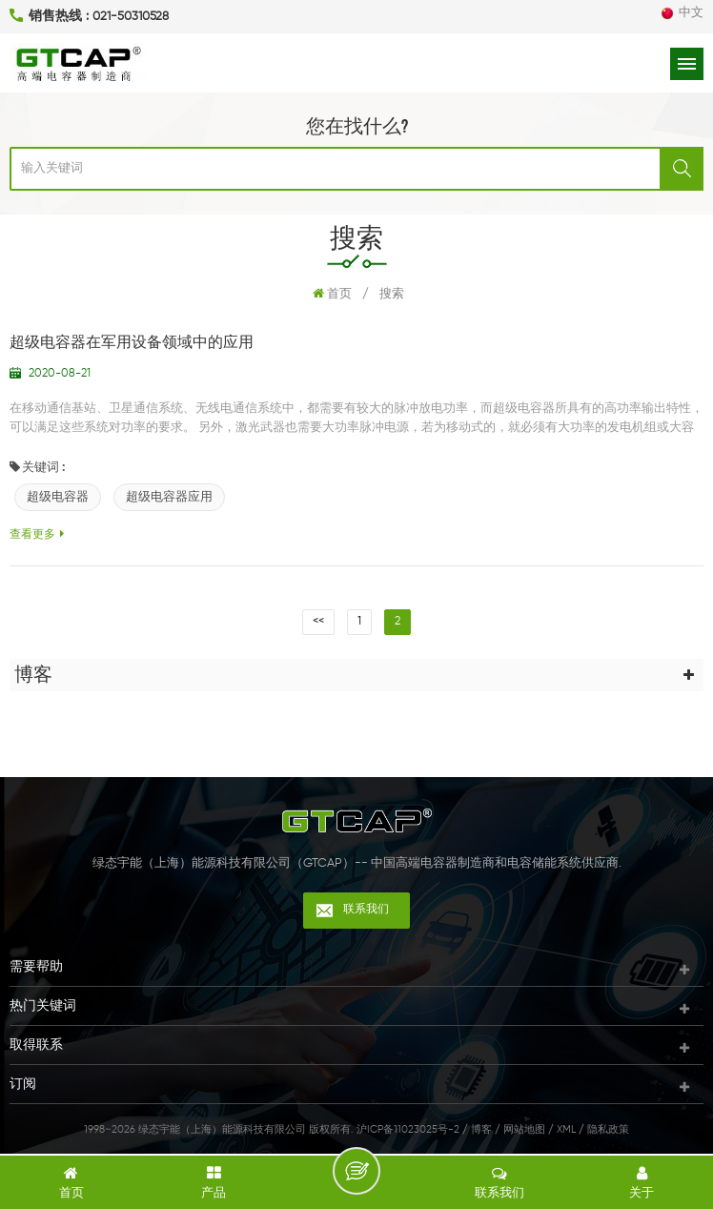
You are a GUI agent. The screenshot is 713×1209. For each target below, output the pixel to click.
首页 (332, 293)
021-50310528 (130, 16)
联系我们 (366, 909)
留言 (356, 1171)
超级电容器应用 (169, 497)
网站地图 (524, 1129)
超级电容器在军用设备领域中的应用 (132, 343)
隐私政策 (608, 1129)
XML (566, 1129)
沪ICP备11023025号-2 (407, 1129)
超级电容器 (58, 497)
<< (318, 621)
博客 (481, 1129)
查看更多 (37, 534)
